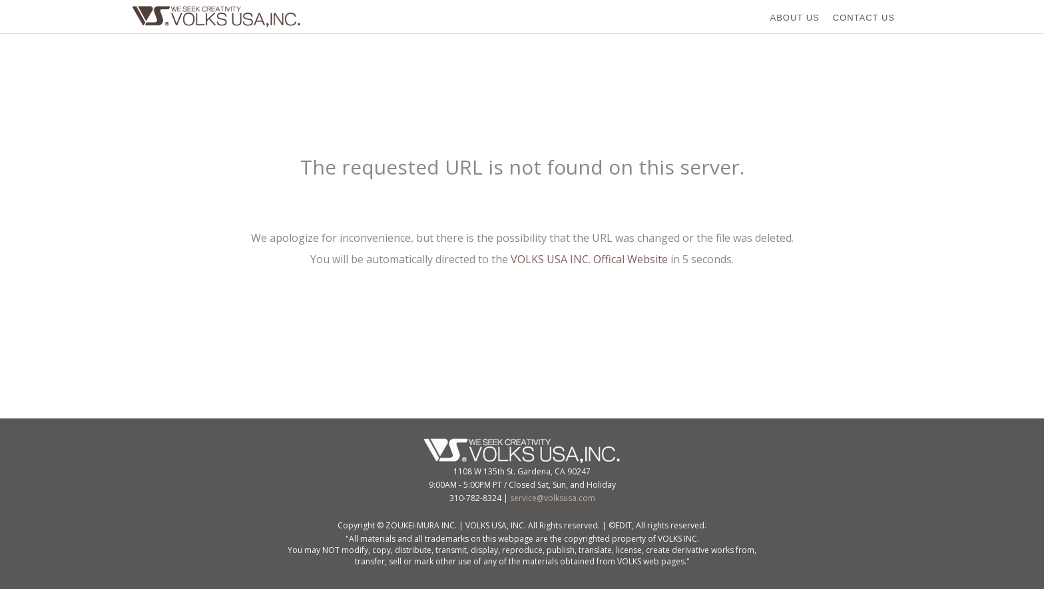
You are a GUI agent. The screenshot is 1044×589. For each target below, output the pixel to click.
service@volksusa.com (552, 498)
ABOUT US (794, 18)
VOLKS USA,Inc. (220, 16)
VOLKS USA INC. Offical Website (589, 259)
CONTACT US (864, 18)
